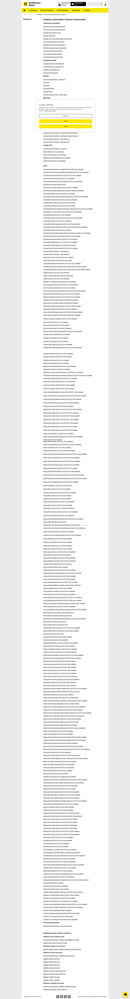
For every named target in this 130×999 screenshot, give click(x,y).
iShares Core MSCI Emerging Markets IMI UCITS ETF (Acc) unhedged (63, 519)
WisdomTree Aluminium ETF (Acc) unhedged (56, 363)
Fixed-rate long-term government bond (54, 29)
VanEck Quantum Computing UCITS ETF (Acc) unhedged (59, 867)
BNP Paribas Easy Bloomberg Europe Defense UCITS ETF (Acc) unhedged (64, 618)
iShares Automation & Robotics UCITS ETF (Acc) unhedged (60, 318)
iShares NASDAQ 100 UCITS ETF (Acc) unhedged (57, 538)
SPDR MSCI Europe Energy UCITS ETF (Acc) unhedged (59, 858)
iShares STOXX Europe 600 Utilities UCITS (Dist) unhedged (60, 725)
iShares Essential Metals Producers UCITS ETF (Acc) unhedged (61, 294)
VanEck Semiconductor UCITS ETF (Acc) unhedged (58, 441)
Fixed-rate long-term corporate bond (53, 66)
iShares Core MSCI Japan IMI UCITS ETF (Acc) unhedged (59, 492)
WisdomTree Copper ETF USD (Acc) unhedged (56, 369)
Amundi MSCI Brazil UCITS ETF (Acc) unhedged (57, 215)
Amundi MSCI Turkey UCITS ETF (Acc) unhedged (57, 221)
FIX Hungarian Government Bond (52, 54)
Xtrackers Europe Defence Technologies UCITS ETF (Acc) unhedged (62, 331)
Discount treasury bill (49, 35)
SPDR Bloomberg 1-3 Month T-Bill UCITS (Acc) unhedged (59, 849)
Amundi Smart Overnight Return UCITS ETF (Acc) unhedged (60, 239)
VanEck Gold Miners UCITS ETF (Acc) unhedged (57, 447)
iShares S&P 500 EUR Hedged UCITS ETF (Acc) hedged (59, 788)
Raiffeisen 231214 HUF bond (51, 962)
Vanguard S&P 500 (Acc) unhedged (53, 883)
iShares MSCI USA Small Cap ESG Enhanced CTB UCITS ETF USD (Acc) (64, 528)
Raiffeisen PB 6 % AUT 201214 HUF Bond (55, 943)
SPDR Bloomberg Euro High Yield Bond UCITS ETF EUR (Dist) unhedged (64, 855)
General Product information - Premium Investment (57, 926)
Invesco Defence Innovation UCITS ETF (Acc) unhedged (59, 591)
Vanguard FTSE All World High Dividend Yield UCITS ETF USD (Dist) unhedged (66, 880)
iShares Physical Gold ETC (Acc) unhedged (55, 322)
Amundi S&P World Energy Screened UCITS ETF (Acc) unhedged (61, 236)
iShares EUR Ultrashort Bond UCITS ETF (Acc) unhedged (59, 685)
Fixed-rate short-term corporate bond (53, 63)
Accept (66, 121)
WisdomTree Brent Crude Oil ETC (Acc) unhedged (57, 356)
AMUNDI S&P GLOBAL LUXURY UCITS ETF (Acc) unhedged (60, 643)
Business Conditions (83, 996)
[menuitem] (24, 10)
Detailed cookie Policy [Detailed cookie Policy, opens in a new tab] (50, 111)
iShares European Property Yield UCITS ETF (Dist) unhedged (60, 697)
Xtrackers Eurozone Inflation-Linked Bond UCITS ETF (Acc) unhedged (63, 907)
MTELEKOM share (48, 88)
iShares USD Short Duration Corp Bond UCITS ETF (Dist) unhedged (62, 816)
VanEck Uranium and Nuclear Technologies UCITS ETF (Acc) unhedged (63, 874)
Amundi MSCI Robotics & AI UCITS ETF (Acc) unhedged (59, 205)
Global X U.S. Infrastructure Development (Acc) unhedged (59, 281)
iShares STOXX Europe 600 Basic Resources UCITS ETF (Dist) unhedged (64, 706)
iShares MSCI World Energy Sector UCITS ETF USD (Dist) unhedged (62, 312)
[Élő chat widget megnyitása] (125, 994)
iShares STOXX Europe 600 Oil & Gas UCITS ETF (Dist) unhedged (62, 719)
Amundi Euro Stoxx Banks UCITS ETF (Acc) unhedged (58, 178)
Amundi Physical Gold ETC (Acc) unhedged (56, 640)
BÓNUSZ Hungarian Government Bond (54, 45)
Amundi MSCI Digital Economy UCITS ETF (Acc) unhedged (60, 242)
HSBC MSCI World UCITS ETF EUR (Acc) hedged (57, 260)
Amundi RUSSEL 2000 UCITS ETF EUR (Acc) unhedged (59, 202)
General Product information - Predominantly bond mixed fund (60, 133)
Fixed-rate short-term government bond (54, 26)
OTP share (46, 82)
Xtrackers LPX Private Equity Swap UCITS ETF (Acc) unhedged (61, 895)
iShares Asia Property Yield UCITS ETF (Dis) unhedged (59, 381)
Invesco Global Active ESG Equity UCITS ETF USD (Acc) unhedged (62, 597)
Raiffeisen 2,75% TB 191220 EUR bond (54, 971)
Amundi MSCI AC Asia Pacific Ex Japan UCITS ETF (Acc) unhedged (62, 212)
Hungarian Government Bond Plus (53, 51)
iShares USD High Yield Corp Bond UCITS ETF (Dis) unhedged (61, 402)
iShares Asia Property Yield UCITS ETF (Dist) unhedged (59, 646)
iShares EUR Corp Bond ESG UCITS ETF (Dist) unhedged (59, 664)
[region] (65, 115)
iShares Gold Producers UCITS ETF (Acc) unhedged (58, 433)
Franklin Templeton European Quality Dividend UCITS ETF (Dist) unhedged (64, 291)
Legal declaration (93, 996)
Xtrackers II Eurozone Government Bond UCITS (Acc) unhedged (61, 913)
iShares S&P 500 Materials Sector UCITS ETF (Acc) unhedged (61, 482)
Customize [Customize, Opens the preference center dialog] (66, 116)
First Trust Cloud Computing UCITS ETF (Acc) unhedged (59, 287)
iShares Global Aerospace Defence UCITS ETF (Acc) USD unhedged (62, 436)
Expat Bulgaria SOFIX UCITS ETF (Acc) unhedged (57, 840)
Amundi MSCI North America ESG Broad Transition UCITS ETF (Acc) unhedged (65, 196)
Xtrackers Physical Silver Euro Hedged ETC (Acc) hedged (59, 776)
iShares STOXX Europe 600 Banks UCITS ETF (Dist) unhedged (61, 703)
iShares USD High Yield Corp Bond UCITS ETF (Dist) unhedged (61, 813)
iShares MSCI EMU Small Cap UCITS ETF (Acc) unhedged (60, 309)
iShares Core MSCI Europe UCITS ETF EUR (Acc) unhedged (60, 300)
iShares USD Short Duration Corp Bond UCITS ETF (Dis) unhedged (62, 399)
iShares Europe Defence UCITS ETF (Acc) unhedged (58, 694)
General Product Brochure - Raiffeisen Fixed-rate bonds (59, 955)
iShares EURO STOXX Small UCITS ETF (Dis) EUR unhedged (61, 630)
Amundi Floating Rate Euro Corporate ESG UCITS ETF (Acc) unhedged (63, 169)
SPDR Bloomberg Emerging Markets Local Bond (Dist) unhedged (61, 852)
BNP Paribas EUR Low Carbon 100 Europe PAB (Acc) (58, 612)
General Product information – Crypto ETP (55, 148)
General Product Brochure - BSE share (54, 79)
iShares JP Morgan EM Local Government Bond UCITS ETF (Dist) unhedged (64, 737)
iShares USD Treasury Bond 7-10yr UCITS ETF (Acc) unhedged (61, 416)
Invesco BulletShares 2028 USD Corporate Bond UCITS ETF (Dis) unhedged (65, 609)
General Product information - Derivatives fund (56, 142)
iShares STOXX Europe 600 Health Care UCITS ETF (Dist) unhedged (62, 710)
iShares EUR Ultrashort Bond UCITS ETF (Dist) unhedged (59, 682)
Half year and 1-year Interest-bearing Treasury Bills (57, 39)
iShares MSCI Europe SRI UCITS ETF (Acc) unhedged (58, 501)
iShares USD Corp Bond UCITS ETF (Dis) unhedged (58, 406)
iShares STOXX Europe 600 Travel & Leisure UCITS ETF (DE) (60, 722)
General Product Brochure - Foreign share (55, 94)
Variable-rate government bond (52, 32)
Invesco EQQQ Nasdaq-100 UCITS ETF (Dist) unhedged (59, 558)
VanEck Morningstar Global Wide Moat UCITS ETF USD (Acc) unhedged (63, 864)
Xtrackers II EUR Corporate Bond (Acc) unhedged (57, 910)
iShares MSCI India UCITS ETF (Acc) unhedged (56, 489)
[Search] (101, 4)
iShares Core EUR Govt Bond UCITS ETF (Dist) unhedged (59, 667)
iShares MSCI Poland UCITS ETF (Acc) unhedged (57, 545)
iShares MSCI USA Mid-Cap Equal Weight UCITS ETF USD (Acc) (65, 525)
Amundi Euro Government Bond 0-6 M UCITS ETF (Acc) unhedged (62, 175)
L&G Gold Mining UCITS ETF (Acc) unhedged (56, 843)
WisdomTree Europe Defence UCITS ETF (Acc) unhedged (59, 366)
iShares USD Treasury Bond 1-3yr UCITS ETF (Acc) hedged (60, 430)
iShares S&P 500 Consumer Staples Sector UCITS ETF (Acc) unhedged (63, 475)
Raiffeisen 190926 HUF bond (51, 977)
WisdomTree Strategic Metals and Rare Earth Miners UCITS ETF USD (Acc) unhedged (67, 375)
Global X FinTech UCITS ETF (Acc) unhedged (56, 272)
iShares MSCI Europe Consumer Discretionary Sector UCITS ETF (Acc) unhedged (66, 749)
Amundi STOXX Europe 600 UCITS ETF (54, 184)
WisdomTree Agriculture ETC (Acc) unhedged (56, 360)
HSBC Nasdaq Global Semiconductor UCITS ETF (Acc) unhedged (62, 263)
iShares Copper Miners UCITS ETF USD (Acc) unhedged (59, 552)
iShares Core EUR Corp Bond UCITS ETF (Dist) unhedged (59, 652)
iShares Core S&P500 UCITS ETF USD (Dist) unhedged (59, 450)
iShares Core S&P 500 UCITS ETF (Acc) (54, 621)
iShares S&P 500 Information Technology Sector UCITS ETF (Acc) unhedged (65, 454)
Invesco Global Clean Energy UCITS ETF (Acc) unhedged (59, 576)
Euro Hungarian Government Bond (53, 57)
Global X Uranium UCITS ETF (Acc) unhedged (56, 278)
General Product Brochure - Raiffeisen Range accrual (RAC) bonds (62, 949)
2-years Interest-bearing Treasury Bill (53, 42)
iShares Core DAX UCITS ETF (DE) (53, 634)
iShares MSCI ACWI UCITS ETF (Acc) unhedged (57, 495)
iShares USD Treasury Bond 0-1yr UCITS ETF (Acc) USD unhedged (62, 409)
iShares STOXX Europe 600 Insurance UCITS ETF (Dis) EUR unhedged (63, 716)
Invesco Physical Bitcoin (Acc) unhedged (54, 154)
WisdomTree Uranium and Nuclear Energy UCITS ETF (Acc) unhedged (63, 372)
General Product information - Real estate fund (56, 139)
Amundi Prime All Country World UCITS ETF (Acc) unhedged (60, 248)
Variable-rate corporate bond (51, 69)
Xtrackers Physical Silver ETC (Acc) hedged (55, 338)
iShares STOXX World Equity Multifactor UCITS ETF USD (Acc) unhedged (64, 728)
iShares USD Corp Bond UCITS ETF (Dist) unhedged (58, 810)
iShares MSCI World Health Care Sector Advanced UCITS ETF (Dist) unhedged (65, 758)
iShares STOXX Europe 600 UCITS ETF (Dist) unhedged (59, 661)
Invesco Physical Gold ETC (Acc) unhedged (55, 567)
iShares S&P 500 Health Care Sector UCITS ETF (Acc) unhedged (61, 461)
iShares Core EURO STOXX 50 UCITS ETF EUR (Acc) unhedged (61, 297)
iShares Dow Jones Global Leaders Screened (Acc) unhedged (60, 303)
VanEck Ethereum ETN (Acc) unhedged (54, 161)
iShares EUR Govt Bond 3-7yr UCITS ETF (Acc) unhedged (59, 673)
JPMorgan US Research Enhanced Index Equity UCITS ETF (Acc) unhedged (64, 266)
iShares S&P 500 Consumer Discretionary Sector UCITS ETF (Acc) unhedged (65, 478)
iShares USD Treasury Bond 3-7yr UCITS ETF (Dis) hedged (60, 426)
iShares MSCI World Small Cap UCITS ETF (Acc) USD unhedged (61, 755)
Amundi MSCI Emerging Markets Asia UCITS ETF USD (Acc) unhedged (63, 190)
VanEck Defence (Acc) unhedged (52, 439)
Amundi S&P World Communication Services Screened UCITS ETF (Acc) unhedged (66, 233)
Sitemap (100, 996)
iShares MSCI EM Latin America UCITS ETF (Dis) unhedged (60, 511)
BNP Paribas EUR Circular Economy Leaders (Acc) (57, 615)
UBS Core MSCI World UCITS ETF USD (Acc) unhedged (59, 861)
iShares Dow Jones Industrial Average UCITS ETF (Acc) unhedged (62, 535)
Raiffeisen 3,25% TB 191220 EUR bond (54, 974)
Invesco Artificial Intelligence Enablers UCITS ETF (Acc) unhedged (62, 585)
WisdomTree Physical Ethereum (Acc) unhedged (57, 158)
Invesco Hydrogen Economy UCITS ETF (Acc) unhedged (59, 579)
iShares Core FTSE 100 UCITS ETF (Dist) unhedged (58, 731)
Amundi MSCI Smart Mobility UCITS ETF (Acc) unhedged (59, 245)
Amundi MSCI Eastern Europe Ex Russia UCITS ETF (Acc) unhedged (62, 218)
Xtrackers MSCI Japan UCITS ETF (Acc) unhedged (57, 344)
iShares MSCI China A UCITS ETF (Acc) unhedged (57, 505)
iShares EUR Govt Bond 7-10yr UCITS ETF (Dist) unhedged (60, 676)
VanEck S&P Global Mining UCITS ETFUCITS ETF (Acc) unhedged (62, 444)
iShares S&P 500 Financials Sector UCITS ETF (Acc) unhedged (61, 464)
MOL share (46, 85)
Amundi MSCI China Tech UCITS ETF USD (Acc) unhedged (60, 199)
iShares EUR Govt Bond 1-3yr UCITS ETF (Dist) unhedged (59, 670)
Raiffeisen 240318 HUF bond (51, 959)
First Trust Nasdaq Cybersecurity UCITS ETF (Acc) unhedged (60, 284)
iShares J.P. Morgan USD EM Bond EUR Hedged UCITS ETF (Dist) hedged (64, 740)
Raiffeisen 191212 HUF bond (51, 968)
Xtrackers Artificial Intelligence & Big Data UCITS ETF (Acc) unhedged (63, 892)
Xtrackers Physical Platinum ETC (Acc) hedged (56, 334)
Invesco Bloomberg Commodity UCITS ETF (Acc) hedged (59, 570)
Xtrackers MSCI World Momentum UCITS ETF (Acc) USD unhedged (62, 347)
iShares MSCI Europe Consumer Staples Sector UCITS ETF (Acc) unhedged (64, 688)
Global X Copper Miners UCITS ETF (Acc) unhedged (58, 275)
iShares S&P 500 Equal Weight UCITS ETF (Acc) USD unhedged (61, 471)
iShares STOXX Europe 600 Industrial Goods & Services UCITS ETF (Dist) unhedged (67, 713)
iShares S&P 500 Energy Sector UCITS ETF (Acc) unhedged (60, 468)
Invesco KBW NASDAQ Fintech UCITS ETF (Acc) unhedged (60, 582)
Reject (65, 126)
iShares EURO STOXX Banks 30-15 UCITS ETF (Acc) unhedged (61, 628)
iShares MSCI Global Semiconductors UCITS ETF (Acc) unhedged (62, 306)
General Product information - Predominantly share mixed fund (60, 136)
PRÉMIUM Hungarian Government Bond (54, 48)
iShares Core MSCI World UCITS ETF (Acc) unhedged (58, 515)
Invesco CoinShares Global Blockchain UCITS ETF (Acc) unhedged (62, 573)
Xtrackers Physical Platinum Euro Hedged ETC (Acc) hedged (60, 901)
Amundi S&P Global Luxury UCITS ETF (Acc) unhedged (59, 193)
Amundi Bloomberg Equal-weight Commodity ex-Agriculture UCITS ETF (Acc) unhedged (68, 209)
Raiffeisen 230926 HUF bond (51, 965)
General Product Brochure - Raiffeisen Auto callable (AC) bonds (61, 940)
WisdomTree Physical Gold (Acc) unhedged (55, 886)
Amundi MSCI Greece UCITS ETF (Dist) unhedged (57, 637)
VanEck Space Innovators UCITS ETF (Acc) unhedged (58, 877)
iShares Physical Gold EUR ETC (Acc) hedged (56, 325)
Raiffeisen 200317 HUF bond (51, 980)
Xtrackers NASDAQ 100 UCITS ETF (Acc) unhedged (58, 353)
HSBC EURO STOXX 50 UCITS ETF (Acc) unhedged (58, 257)
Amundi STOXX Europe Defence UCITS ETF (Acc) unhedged (60, 187)
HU (106, 3)
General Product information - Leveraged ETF (56, 251)
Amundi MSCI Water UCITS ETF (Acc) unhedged (57, 230)
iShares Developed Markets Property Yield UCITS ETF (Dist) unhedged (63, 655)
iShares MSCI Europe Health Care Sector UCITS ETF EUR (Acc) (61, 691)
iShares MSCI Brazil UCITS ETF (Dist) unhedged (57, 555)
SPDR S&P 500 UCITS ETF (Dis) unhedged (55, 846)
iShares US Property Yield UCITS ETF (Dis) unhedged (58, 388)
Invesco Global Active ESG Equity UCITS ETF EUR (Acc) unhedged (62, 600)
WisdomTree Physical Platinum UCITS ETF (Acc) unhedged (60, 378)
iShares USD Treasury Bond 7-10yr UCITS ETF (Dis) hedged (60, 423)
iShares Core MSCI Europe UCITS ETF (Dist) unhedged (59, 764)
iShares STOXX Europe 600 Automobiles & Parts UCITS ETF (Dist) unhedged (65, 700)
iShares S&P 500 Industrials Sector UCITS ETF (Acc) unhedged (61, 457)
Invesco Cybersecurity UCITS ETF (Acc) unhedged (57, 588)
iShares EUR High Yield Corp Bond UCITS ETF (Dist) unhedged (61, 679)
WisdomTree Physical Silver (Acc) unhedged (56, 889)
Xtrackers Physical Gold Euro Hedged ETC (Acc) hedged (59, 898)
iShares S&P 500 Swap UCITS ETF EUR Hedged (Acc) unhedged (61, 315)
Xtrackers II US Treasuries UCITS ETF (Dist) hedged (58, 916)
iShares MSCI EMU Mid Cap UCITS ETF (55, 522)
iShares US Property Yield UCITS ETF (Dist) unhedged (58, 807)
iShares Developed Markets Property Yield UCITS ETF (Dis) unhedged (63, 392)
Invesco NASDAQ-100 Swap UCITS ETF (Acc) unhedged (59, 561)
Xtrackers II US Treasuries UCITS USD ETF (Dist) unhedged (60, 919)
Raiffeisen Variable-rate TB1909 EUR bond (55, 989)
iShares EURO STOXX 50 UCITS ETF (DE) (55, 624)
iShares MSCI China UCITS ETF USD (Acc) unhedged (58, 508)
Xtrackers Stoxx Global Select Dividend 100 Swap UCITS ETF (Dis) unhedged (65, 904)
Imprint (105, 996)
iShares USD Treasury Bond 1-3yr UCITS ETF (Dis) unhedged (61, 419)
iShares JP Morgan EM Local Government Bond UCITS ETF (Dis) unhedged (64, 395)
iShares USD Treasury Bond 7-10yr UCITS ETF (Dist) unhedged (61, 831)
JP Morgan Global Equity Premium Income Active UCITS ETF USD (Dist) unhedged (66, 269)
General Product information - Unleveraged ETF (56, 254)
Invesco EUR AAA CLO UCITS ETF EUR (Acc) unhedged (59, 594)
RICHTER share (47, 91)
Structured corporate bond (50, 73)
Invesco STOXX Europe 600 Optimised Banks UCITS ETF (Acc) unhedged (64, 603)
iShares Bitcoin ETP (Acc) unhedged (53, 151)
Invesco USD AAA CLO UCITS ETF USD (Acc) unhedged (59, 606)
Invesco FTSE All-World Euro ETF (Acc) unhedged (57, 564)
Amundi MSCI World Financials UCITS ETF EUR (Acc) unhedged (61, 224)
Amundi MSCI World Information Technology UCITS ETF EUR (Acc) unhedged (65, 227)
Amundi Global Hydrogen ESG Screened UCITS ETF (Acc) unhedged (62, 181)
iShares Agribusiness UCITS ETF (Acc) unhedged (57, 485)
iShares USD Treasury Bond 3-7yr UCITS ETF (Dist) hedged (60, 825)
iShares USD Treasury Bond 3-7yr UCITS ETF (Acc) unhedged (61, 413)
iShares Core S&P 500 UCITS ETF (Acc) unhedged (57, 542)
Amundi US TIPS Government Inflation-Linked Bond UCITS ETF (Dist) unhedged (66, 172)
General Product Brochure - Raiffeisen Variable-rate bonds (59, 986)
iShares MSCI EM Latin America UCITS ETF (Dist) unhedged (60, 743)
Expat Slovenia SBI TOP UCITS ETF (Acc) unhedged (58, 837)
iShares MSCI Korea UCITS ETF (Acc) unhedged (57, 498)
